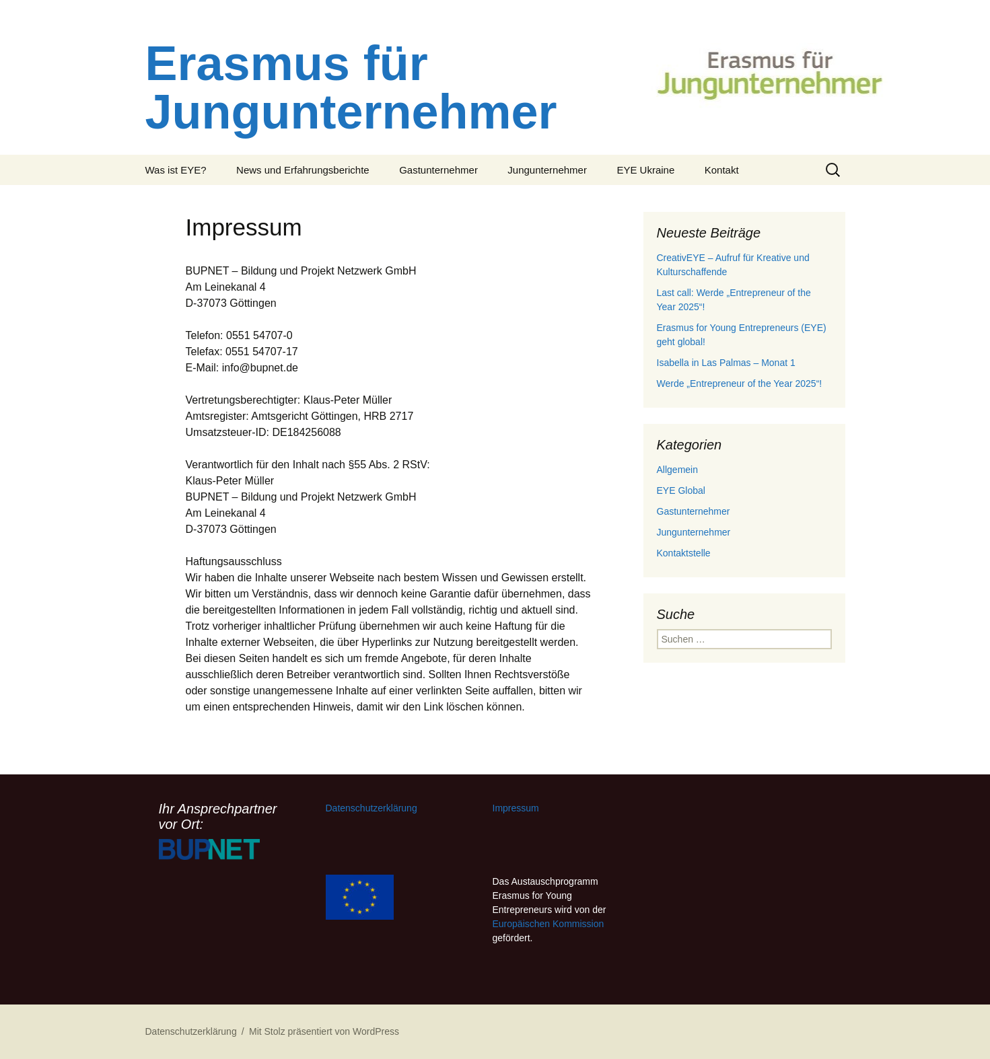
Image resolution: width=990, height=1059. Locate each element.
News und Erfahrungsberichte (302, 170)
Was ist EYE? (176, 170)
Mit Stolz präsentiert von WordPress (324, 1031)
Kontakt (722, 170)
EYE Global (681, 490)
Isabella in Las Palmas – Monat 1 (726, 362)
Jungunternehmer (547, 170)
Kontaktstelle (684, 553)
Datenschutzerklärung (371, 808)
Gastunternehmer (438, 170)
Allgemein (677, 469)
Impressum (516, 808)
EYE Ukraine (645, 170)
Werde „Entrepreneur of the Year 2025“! (739, 383)
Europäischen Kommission (548, 923)
